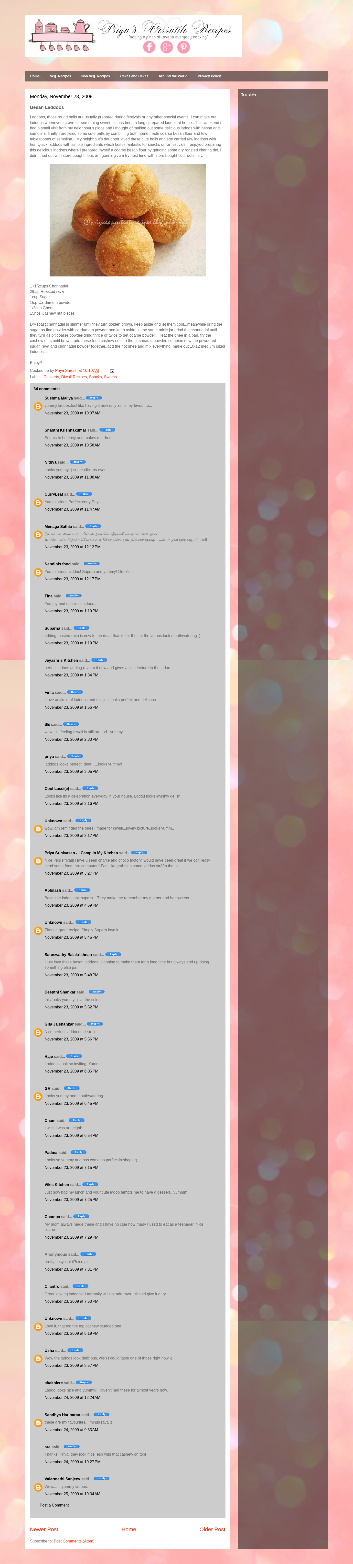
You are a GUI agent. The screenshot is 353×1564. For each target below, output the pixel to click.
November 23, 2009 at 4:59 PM (71, 905)
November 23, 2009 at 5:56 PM (71, 1039)
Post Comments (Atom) (74, 1541)
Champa (52, 1217)
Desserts (51, 377)
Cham (50, 1121)
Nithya (51, 462)
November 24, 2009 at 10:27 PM (73, 1462)
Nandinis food (58, 564)
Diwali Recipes (74, 377)
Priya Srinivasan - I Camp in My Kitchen (81, 853)
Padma (51, 1153)
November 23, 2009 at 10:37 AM (72, 413)
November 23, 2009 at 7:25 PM (71, 1200)
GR (48, 1088)
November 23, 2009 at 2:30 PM (71, 739)
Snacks (95, 377)
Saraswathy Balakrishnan (68, 955)
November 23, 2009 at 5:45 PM (71, 937)
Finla (49, 692)
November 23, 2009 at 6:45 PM (71, 1103)
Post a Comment (54, 1505)
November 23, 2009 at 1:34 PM (71, 675)
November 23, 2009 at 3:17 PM (71, 835)
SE (47, 724)
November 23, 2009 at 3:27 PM (71, 873)
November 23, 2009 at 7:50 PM (71, 1301)
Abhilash (53, 890)
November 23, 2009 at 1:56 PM (71, 707)
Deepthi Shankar (60, 992)
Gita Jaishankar (59, 1024)
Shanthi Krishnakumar (65, 430)
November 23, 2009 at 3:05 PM (71, 771)
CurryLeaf (54, 494)
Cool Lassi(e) (57, 789)
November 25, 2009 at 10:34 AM (72, 1494)
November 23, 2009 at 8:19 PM (71, 1333)
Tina (49, 596)
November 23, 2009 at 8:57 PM (71, 1365)
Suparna (52, 628)
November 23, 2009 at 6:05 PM (71, 1071)
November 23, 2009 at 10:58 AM (72, 445)
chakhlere (54, 1383)
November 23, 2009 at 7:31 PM (71, 1269)
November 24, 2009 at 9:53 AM (71, 1430)
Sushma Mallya (59, 398)
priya (49, 756)
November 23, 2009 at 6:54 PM (71, 1135)
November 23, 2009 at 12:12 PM (73, 547)
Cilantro (52, 1286)
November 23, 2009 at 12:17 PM (73, 579)
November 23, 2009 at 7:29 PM (71, 1237)
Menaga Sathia (58, 527)
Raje (49, 1056)
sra (48, 1447)
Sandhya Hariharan (62, 1415)
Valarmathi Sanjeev (62, 1479)
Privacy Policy (209, 76)
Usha (49, 1350)
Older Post (212, 1529)
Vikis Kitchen (57, 1185)
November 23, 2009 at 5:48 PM (71, 975)
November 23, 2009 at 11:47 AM (72, 509)
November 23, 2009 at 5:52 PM (71, 1007)
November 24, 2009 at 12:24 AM (72, 1397)
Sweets (110, 377)
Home (35, 76)
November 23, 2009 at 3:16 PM (71, 803)
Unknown (53, 821)
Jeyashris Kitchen (61, 660)
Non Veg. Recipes (95, 76)
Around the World (173, 76)
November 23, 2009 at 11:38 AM (72, 477)
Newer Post (44, 1529)
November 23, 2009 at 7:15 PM (71, 1167)
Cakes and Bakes (134, 76)
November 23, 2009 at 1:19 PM (71, 611)
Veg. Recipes (60, 76)
